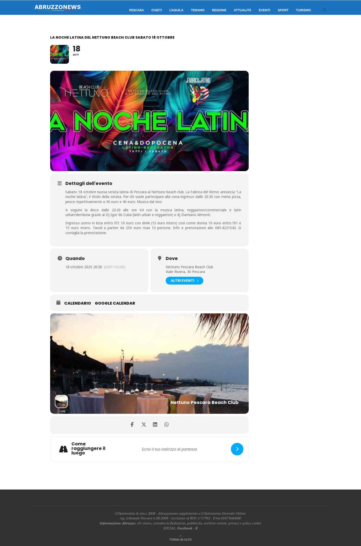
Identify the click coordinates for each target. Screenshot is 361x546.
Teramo (198, 10)
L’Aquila (176, 10)
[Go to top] (180, 539)
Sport (283, 10)
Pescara (136, 10)
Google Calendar (115, 303)
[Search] (324, 10)
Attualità (242, 10)
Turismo (303, 10)
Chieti (156, 10)
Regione (219, 10)
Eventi (264, 10)
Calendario (77, 303)
